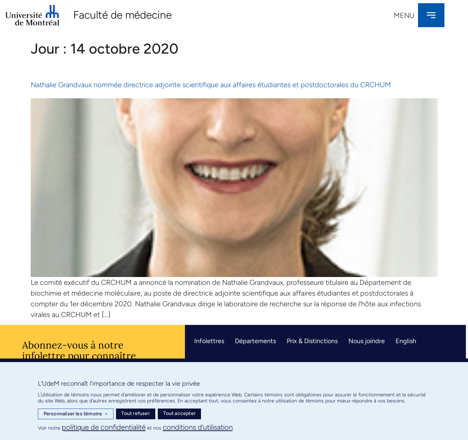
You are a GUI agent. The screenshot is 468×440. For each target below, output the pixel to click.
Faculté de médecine (122, 14)
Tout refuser (135, 413)
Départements (255, 341)
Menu (404, 15)
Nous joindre (366, 341)
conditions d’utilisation (198, 427)
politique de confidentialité (104, 427)
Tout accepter (179, 413)
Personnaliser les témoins (76, 414)
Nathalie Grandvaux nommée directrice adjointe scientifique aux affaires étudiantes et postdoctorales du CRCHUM (211, 84)
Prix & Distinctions (312, 341)
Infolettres (209, 341)
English (406, 341)
